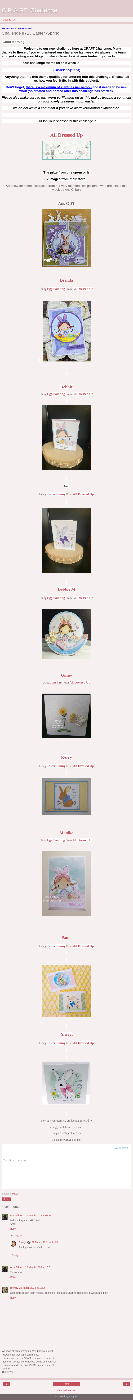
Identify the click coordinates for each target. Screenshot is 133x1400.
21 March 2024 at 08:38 (38, 1215)
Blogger (73, 1396)
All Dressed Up (66, 135)
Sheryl (22, 1242)
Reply (13, 1228)
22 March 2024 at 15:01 (38, 1267)
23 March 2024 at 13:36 (32, 1287)
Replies (18, 1236)
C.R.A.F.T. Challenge (29, 10)
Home (66, 1384)
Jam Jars (56, 682)
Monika (66, 832)
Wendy (14, 1287)
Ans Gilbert (17, 1215)
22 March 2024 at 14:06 (45, 1242)
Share (6, 1199)
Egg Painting (56, 289)
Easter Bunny (56, 494)
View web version (66, 1390)
